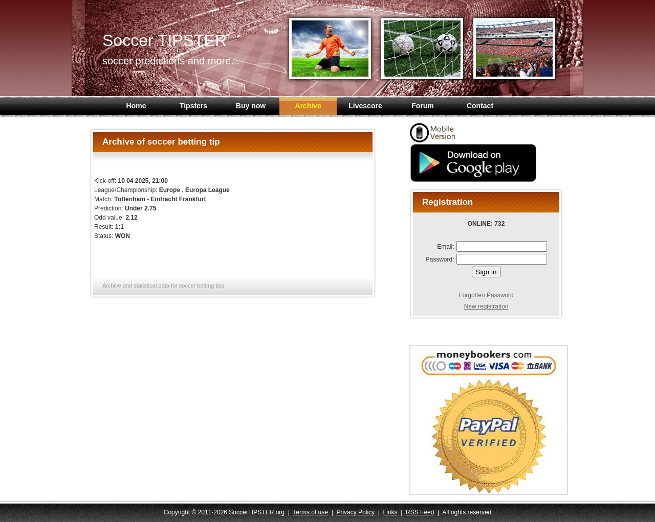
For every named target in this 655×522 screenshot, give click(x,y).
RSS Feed (420, 512)
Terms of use (310, 512)
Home (136, 106)
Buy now (251, 106)
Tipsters (193, 106)
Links (390, 512)
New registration (486, 306)
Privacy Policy (355, 512)
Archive (308, 106)
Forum (422, 106)
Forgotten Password (485, 295)
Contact (480, 106)
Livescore (365, 106)
